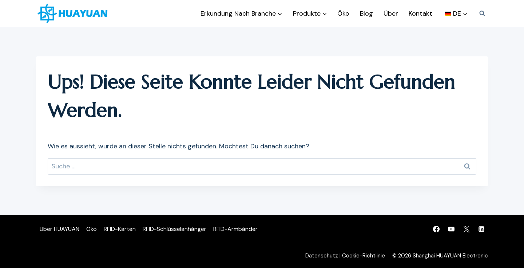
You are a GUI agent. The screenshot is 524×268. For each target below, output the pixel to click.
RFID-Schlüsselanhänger (174, 229)
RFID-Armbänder (235, 229)
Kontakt (420, 13)
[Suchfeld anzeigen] (482, 13)
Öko (343, 13)
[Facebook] (436, 229)
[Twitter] (466, 229)
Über (391, 13)
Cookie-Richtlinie (363, 255)
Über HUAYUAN (59, 229)
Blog (366, 13)
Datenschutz (321, 255)
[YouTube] (451, 229)
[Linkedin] (481, 229)
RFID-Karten (120, 229)
